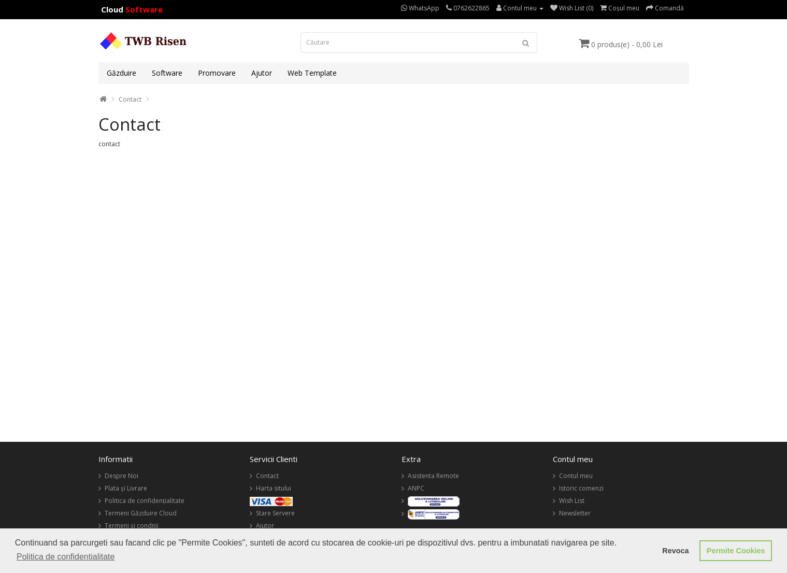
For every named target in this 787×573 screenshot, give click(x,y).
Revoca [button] (675, 551)
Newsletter (575, 513)
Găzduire (121, 73)
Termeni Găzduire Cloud (141, 513)
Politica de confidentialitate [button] (66, 556)
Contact (130, 99)
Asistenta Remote (433, 475)
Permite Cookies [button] (736, 551)
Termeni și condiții (132, 525)
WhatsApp (420, 8)
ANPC (416, 488)
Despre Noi (121, 475)
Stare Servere (275, 513)
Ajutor (261, 73)
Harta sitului (273, 488)
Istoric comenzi (581, 488)
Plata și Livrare (126, 488)
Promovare (217, 73)
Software (167, 73)
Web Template (312, 73)
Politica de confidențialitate (144, 500)
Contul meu (576, 475)
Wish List (571, 500)
